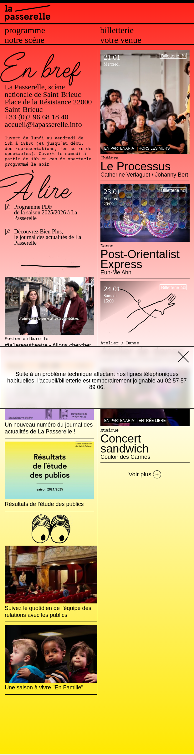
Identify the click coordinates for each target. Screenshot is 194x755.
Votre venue (120, 40)
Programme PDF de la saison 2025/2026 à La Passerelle (45, 212)
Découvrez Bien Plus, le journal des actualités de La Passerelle (47, 237)
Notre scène (24, 40)
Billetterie (117, 30)
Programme (25, 30)
